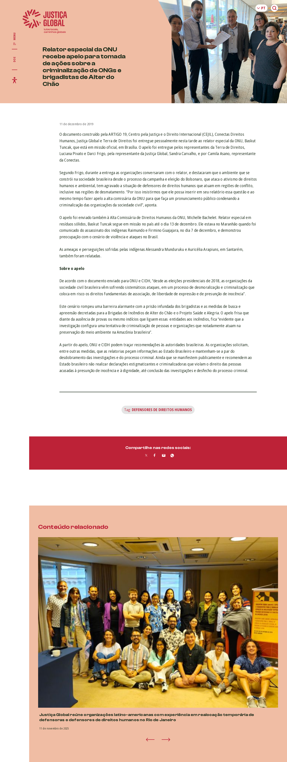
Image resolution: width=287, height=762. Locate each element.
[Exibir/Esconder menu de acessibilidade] (15, 80)
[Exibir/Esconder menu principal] (14, 39)
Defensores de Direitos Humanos (162, 409)
